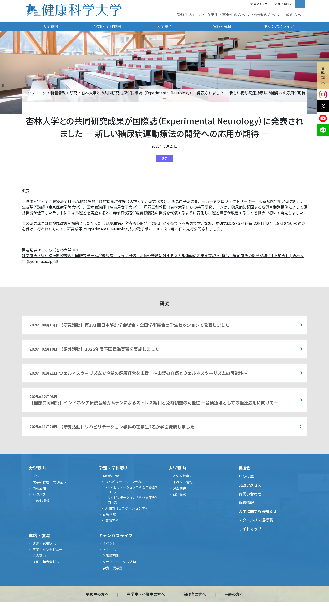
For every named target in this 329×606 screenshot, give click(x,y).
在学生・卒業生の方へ (226, 14)
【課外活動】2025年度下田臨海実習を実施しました (94, 349)
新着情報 (58, 92)
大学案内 (50, 26)
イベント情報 (183, 482)
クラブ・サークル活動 (119, 561)
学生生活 (109, 549)
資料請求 (323, 75)
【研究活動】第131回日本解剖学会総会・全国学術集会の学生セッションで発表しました (129, 325)
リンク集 (246, 476)
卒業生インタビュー (48, 549)
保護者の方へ (263, 14)
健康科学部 (111, 475)
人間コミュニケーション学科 (126, 508)
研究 (73, 92)
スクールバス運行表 (256, 520)
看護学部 (109, 514)
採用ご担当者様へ (46, 561)
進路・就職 (221, 26)
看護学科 (111, 520)
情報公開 (39, 488)
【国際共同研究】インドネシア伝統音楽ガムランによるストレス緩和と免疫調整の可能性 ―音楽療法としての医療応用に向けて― (153, 400)
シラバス (39, 494)
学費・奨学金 (113, 568)
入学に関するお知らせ (258, 511)
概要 (36, 475)
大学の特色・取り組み (49, 482)
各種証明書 (111, 555)
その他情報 (41, 500)
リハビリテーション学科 (123, 481)
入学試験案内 (183, 475)
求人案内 (39, 555)
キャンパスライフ (279, 26)
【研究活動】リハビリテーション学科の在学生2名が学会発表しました (112, 426)
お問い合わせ (283, 4)
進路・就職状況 (44, 543)
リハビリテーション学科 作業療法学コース (133, 500)
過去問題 (179, 488)
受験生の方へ (188, 14)
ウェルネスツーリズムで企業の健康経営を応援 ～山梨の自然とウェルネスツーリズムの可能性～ (138, 373)
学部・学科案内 (107, 26)
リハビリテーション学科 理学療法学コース (133, 489)
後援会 (244, 468)
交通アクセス (258, 4)
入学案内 (164, 26)
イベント (109, 543)
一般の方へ (291, 14)
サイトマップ (250, 528)
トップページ (35, 92)
